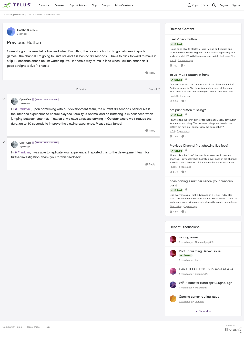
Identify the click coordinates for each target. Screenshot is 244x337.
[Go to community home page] (17, 5)
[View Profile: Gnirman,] (173, 298)
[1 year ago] (184, 95)
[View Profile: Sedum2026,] (173, 271)
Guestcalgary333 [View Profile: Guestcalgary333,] (204, 242)
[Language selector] (198, 5)
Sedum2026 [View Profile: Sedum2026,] (201, 273)
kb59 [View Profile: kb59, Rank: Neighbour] (172, 131)
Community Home (12, 326)
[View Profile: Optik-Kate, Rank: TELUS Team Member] (14, 101)
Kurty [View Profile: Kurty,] (198, 260)
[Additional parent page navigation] (30, 14)
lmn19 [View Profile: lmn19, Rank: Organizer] (173, 60)
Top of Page (33, 326)
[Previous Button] (24, 103)
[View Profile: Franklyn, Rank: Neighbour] (11, 31)
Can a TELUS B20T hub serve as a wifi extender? (207, 269)
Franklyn (24, 109)
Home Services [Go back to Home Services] (53, 14)
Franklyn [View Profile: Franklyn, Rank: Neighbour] (21, 29)
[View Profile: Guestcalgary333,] (173, 239)
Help (47, 326)
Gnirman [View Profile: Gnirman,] (199, 301)
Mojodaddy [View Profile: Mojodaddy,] (201, 287)
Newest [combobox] (154, 89)
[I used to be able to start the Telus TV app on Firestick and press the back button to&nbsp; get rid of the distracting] (203, 52)
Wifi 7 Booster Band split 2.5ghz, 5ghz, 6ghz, (207, 283)
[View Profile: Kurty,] (173, 253)
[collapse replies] (4, 99)
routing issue (188, 237)
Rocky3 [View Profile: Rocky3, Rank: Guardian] (174, 95)
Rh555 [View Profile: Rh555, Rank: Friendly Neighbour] (173, 166)
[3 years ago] (182, 131)
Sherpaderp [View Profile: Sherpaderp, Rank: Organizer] (176, 206)
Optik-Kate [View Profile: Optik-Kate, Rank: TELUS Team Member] (25, 99)
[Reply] (150, 73)
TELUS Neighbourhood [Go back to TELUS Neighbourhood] (13, 14)
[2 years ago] (190, 206)
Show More (203, 311)
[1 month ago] (185, 242)
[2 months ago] (185, 60)
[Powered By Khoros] (233, 329)
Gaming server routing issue (199, 296)
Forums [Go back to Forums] (38, 14)
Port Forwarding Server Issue (199, 251)
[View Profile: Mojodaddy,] (173, 285)
